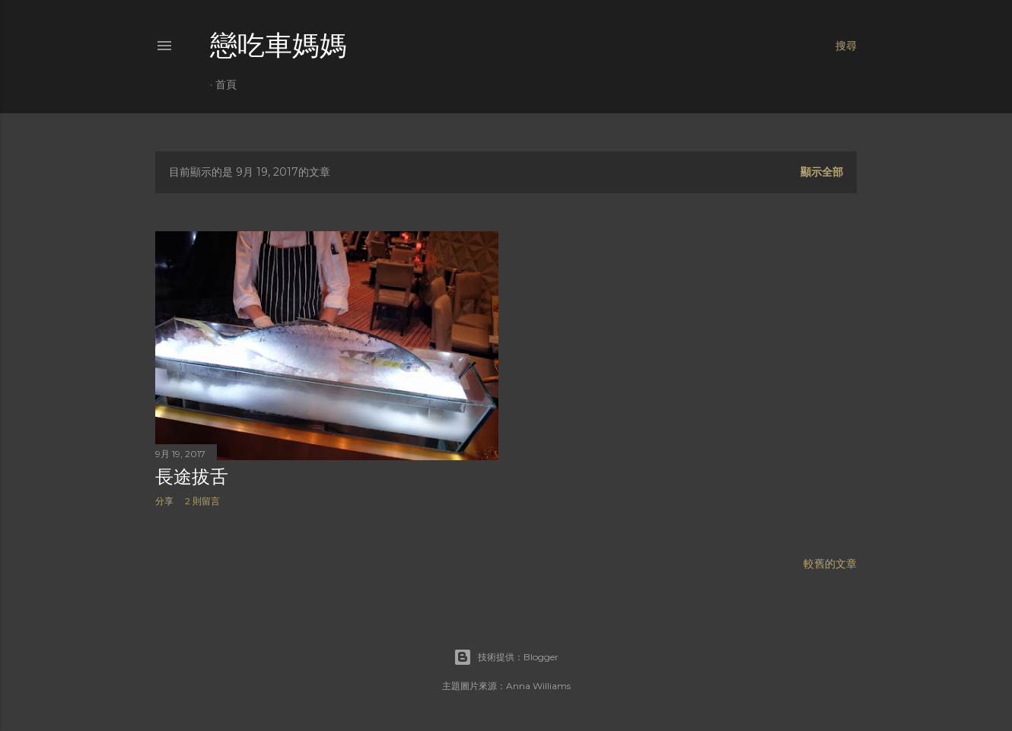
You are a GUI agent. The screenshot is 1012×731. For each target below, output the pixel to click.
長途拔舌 (191, 476)
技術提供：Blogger (506, 657)
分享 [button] (164, 501)
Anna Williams (538, 685)
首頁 (226, 84)
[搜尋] (846, 45)
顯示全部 (821, 172)
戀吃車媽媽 (278, 45)
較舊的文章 (830, 563)
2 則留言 (202, 501)
